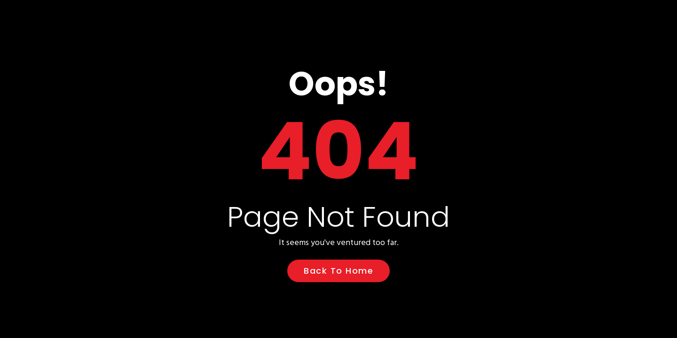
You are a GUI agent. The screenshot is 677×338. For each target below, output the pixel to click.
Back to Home (338, 271)
